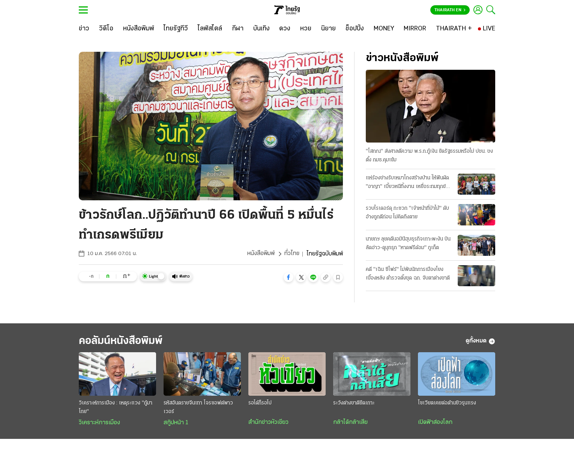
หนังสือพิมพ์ (260, 254)
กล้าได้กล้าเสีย (350, 423)
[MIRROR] (415, 29)
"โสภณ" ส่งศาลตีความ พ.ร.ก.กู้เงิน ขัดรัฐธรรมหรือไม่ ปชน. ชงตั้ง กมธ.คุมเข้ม (429, 156)
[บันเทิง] (261, 29)
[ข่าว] (84, 29)
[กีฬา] (237, 29)
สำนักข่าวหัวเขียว (268, 423)
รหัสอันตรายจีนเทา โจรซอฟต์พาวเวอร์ (198, 408)
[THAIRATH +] (454, 29)
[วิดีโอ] (106, 29)
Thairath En (450, 10)
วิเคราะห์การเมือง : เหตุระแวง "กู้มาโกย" (115, 408)
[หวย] (305, 29)
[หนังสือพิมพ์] (138, 29)
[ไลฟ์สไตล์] (210, 29)
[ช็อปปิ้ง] (355, 29)
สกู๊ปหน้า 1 (176, 423)
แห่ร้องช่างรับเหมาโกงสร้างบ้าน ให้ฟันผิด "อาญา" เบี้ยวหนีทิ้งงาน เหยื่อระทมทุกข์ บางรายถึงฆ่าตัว (407, 183)
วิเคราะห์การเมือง (99, 423)
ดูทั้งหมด (480, 341)
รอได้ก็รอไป (260, 403)
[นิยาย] (328, 29)
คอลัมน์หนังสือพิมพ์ (123, 341)
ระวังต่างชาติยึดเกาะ (353, 403)
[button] (288, 277)
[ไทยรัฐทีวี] (176, 29)
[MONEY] (384, 29)
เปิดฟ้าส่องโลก (435, 423)
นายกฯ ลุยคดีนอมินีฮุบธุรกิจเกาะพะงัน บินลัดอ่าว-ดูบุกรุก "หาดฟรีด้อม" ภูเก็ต (408, 243)
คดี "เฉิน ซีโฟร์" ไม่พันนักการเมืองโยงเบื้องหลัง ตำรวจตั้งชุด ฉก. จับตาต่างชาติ (408, 274)
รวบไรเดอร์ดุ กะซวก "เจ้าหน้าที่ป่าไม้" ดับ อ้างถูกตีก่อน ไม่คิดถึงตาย (407, 213)
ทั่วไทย (291, 254)
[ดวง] (284, 29)
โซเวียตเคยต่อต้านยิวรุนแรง (447, 403)
